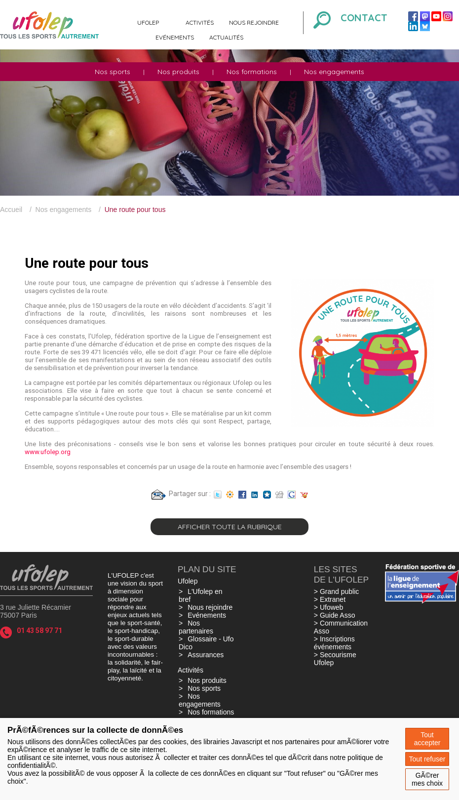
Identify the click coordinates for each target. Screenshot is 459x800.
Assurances (206, 655)
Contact (364, 17)
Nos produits (178, 71)
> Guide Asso (334, 615)
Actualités (226, 37)
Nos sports (112, 71)
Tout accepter (427, 739)
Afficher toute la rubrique (230, 526)
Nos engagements (334, 71)
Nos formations (252, 71)
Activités (200, 22)
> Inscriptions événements (334, 643)
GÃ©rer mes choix (427, 779)
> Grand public (336, 591)
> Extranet (329, 599)
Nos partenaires (196, 627)
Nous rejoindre (254, 22)
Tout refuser (427, 759)
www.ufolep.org (48, 452)
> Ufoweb (329, 607)
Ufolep (148, 22)
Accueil (11, 209)
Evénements (174, 37)
